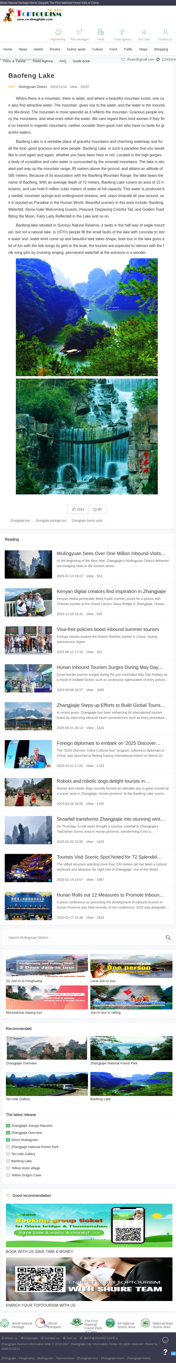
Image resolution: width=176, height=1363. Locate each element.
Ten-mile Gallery (23, 1154)
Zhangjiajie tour (20, 520)
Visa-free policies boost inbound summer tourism (108, 629)
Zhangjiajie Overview (26, 1133)
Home (7, 49)
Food (113, 49)
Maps (143, 49)
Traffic (128, 49)
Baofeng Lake (21, 1161)
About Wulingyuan (24, 1140)
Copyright (31, 1338)
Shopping (161, 49)
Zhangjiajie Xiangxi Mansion (32, 1126)
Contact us (52, 1338)
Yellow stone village (25, 1168)
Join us (71, 1338)
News (23, 49)
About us (11, 1338)
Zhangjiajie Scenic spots (87, 520)
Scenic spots (76, 49)
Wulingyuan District (28, 59)
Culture (97, 49)
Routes (55, 49)
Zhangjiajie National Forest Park (34, 1147)
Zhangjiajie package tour (50, 520)
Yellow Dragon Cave (26, 1175)
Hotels (38, 49)
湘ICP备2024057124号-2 (101, 1338)
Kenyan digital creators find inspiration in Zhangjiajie (111, 591)
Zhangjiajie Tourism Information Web (26, 1344)
